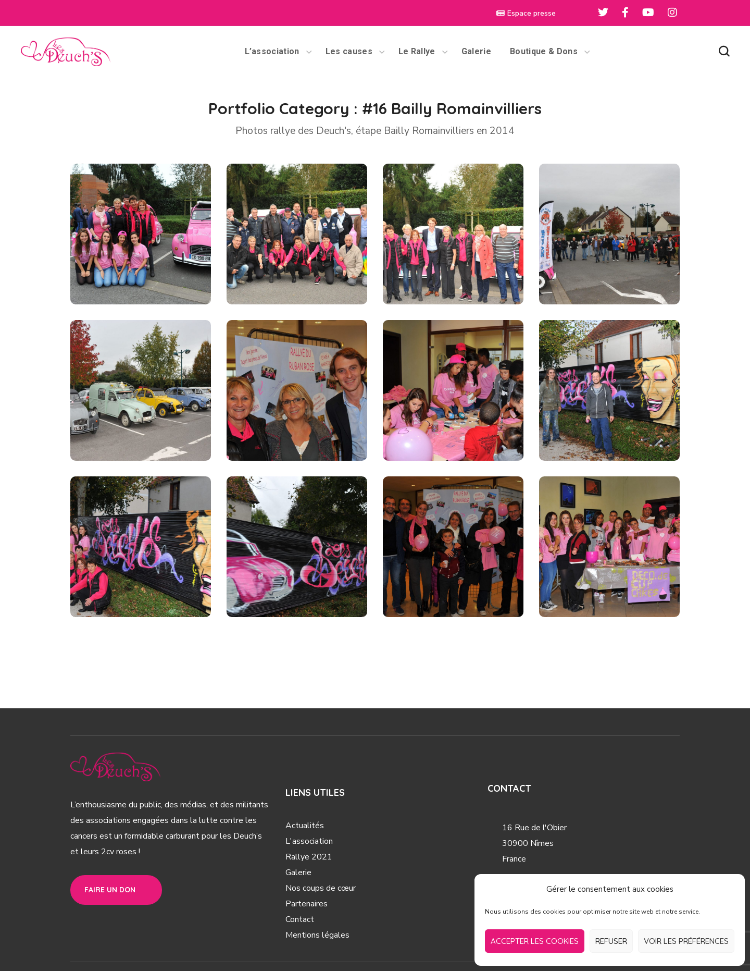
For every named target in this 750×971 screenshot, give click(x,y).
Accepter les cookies (535, 941)
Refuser (611, 941)
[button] (724, 51)
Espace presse (526, 13)
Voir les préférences (686, 941)
